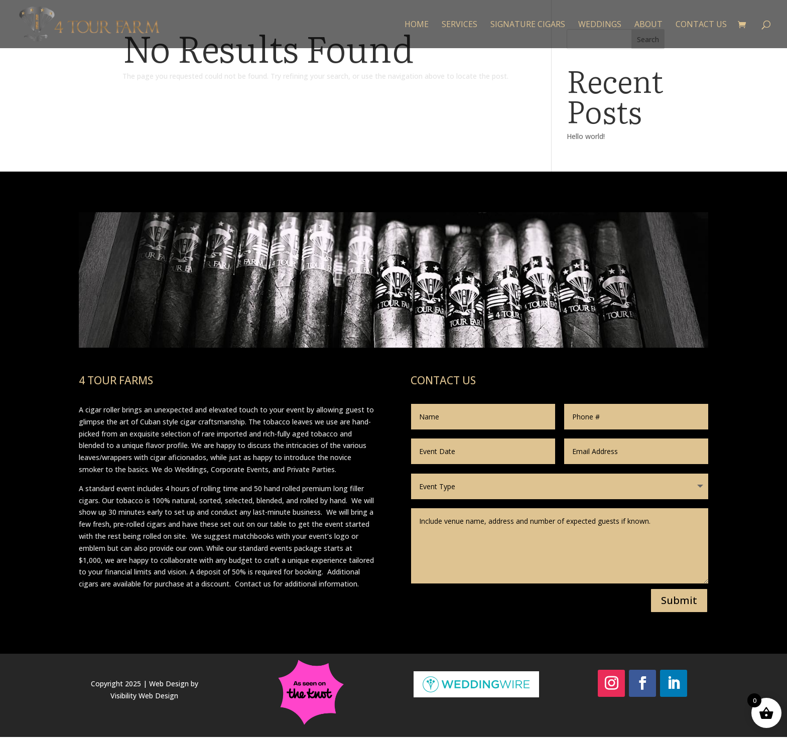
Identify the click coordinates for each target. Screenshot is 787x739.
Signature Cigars (527, 25)
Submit (679, 600)
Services (459, 25)
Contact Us (701, 25)
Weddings (599, 25)
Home (417, 25)
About (648, 25)
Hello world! (586, 136)
